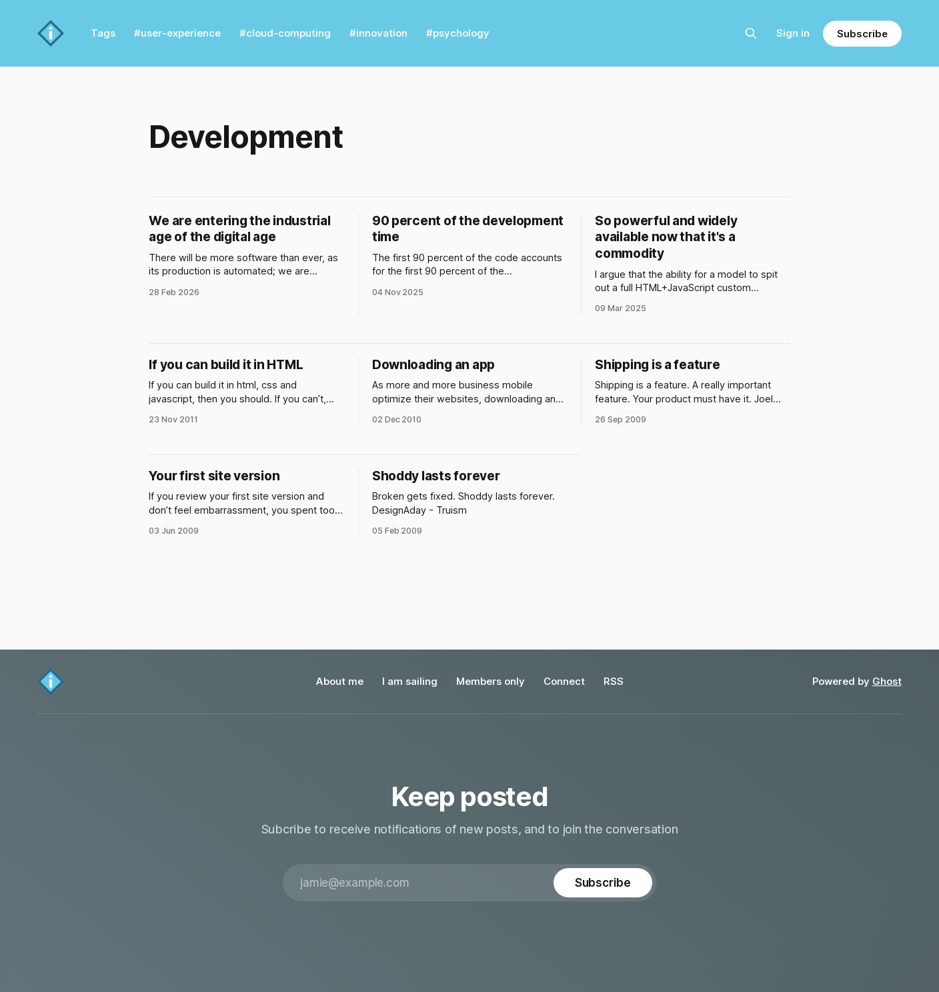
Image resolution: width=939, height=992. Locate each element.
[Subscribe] (603, 882)
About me (339, 681)
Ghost (887, 681)
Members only (490, 681)
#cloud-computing (285, 33)
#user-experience (177, 33)
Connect (564, 681)
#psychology (458, 33)
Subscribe (862, 33)
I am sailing (409, 681)
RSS (614, 681)
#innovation (378, 33)
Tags (103, 33)
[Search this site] (751, 33)
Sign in (793, 33)
